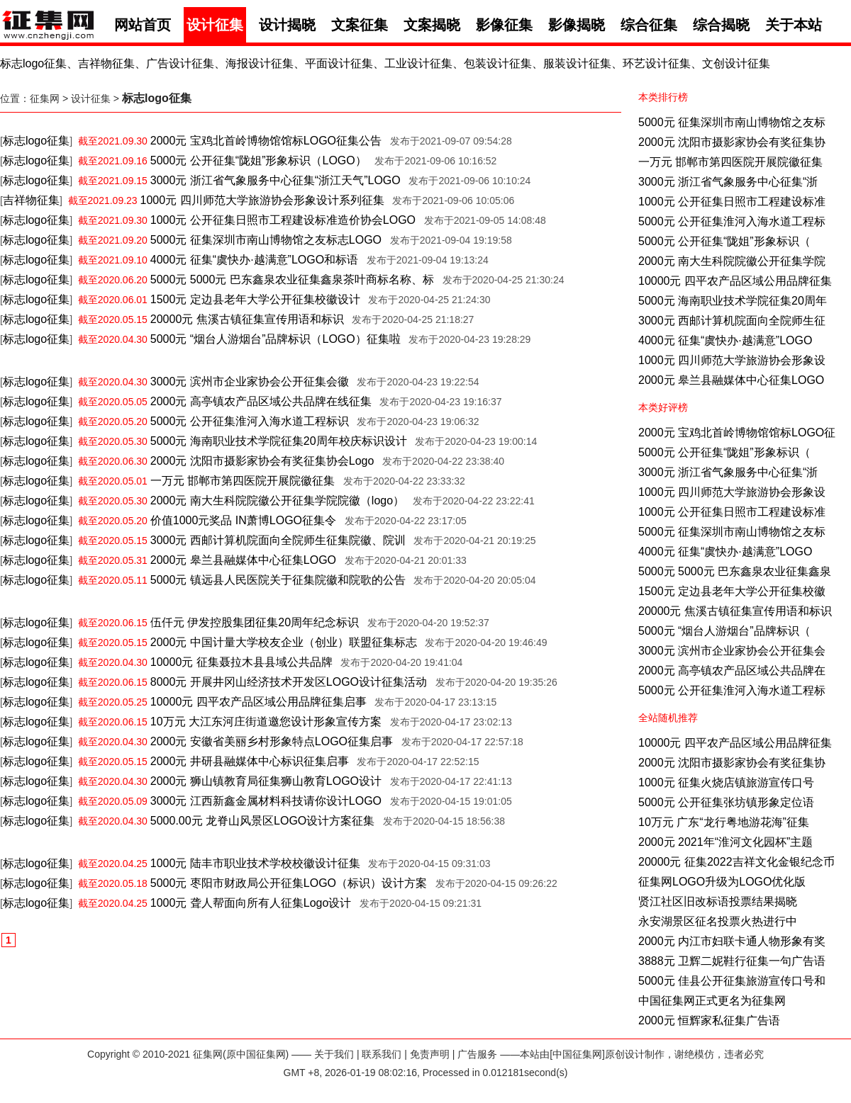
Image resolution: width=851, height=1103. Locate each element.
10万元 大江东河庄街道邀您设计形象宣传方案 (266, 721)
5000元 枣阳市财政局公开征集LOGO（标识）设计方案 (288, 883)
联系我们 (381, 1054)
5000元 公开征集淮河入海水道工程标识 (249, 421)
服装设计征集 (577, 63)
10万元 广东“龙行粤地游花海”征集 (723, 822)
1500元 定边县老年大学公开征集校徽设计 (255, 299)
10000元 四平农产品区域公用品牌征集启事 (258, 702)
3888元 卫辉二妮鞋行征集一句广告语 (731, 961)
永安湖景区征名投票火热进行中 (717, 921)
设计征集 (215, 25)
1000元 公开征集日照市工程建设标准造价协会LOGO (283, 220)
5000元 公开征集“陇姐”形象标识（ (724, 241)
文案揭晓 (432, 25)
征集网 (45, 98)
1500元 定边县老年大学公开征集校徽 (731, 591)
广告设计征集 (180, 63)
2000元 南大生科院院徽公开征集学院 (731, 261)
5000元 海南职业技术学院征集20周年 (732, 301)
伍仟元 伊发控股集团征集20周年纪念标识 (254, 622)
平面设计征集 (339, 63)
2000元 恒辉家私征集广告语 (709, 1020)
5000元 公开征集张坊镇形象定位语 (726, 802)
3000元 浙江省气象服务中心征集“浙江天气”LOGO (275, 180)
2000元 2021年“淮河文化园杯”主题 (725, 842)
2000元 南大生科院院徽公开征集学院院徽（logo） (277, 500)
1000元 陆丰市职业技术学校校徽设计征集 (255, 863)
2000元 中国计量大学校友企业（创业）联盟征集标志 (283, 642)
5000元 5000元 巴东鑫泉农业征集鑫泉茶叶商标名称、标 (292, 279)
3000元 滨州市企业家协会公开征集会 (731, 651)
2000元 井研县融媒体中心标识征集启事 (249, 761)
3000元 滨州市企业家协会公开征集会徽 (249, 381)
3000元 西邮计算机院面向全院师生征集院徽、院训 (278, 540)
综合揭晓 (721, 25)
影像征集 (504, 25)
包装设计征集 (498, 63)
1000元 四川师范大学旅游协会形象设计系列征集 (262, 200)
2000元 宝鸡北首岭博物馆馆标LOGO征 (736, 432)
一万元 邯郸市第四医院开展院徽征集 (730, 162)
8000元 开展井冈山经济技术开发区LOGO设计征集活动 (288, 682)
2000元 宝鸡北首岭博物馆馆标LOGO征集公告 (266, 141)
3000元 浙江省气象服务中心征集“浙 (728, 182)
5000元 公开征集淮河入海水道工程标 (731, 221)
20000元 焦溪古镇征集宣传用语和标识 (735, 611)
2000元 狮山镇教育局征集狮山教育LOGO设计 (266, 781)
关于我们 (334, 1054)
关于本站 (793, 25)
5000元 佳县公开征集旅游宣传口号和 (731, 981)
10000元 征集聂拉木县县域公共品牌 (241, 662)
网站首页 (142, 25)
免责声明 (430, 1054)
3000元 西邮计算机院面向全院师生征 (731, 321)
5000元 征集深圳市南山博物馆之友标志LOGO (266, 240)
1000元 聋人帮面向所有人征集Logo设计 (251, 903)
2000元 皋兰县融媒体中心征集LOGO (731, 380)
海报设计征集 (260, 63)
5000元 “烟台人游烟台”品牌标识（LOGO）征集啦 (275, 339)
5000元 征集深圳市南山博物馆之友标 (731, 122)
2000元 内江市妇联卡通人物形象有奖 (731, 941)
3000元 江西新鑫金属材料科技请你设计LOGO (266, 801)
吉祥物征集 (106, 63)
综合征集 (649, 25)
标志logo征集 (33, 63)
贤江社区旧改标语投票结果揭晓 (717, 901)
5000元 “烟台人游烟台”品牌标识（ (724, 631)
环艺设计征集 (657, 63)
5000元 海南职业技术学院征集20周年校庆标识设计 (278, 441)
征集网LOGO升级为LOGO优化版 (722, 882)
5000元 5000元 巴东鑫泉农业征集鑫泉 (734, 571)
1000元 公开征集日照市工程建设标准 (731, 202)
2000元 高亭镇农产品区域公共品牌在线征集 (261, 401)
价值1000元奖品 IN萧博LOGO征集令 (243, 520)
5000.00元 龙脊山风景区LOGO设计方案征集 (262, 821)
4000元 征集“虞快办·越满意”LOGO (725, 340)
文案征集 (359, 25)
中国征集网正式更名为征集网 (712, 1001)
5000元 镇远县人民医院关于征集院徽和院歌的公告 (278, 580)
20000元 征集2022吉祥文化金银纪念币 (736, 862)
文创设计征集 (736, 63)
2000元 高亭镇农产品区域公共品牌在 (731, 670)
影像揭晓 (576, 25)
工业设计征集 (418, 63)
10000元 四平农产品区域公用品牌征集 (735, 281)
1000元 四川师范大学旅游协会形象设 (731, 360)
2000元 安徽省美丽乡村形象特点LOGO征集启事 (271, 741)
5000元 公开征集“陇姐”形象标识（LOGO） (258, 160)
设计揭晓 (287, 25)
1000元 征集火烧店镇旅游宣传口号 (726, 782)
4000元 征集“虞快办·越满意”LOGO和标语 (254, 260)
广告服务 (477, 1054)
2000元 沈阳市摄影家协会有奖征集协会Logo (262, 461)
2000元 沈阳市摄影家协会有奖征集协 (731, 142)
